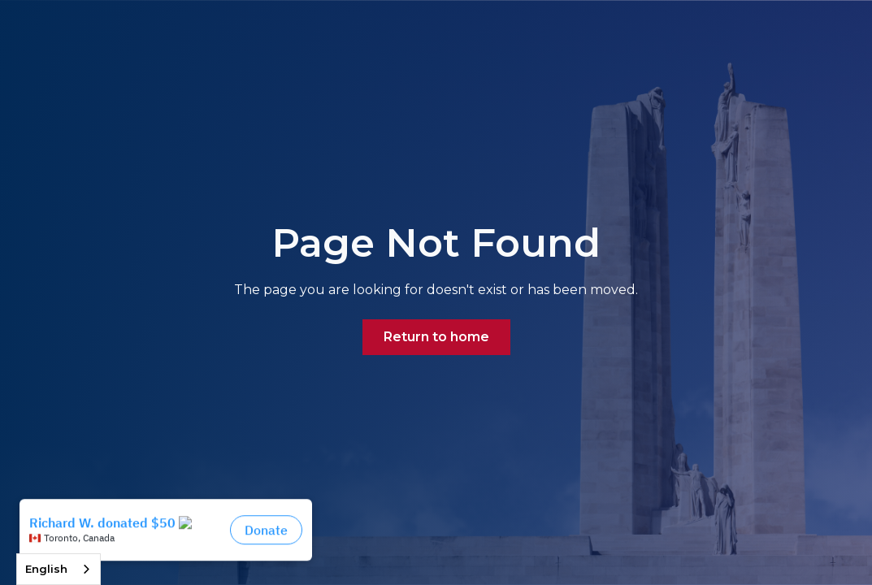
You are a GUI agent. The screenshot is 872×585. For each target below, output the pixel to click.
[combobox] (58, 569)
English (46, 568)
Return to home (436, 336)
